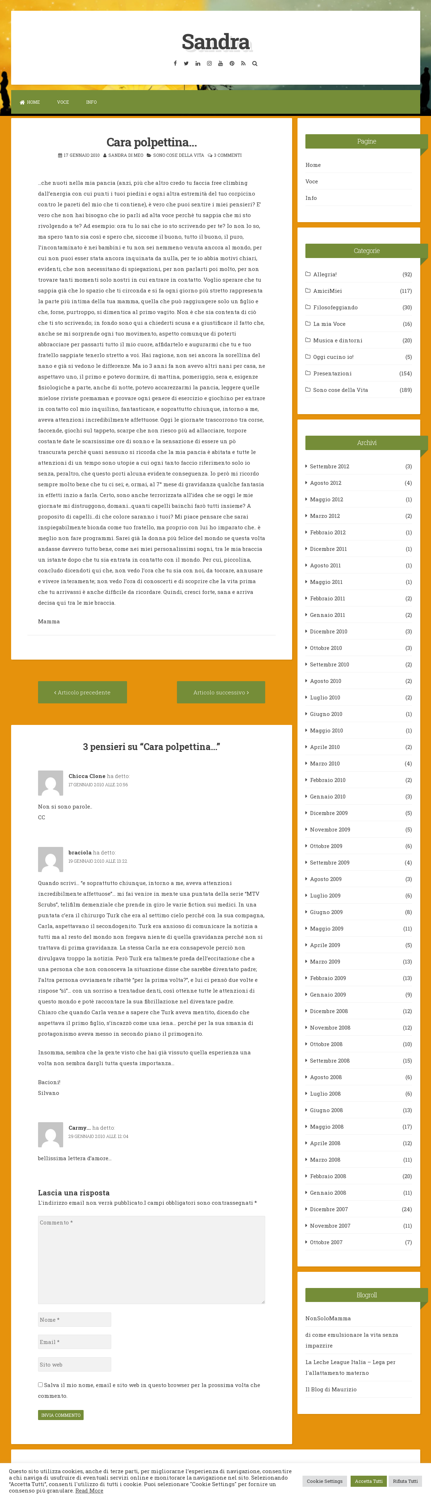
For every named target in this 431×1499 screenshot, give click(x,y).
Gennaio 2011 (327, 614)
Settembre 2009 (330, 862)
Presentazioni (332, 372)
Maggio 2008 (327, 1126)
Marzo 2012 (325, 515)
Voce (63, 102)
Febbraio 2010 (328, 779)
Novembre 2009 (330, 829)
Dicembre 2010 (328, 630)
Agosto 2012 (325, 482)
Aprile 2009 (325, 944)
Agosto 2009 (326, 878)
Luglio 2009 (325, 895)
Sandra (215, 41)
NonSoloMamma (328, 1318)
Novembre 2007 (330, 1225)
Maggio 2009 (326, 928)
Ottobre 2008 (326, 1043)
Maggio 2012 (326, 498)
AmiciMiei (327, 290)
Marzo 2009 (325, 961)
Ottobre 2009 (326, 845)
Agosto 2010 (325, 680)
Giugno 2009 (326, 911)
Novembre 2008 (330, 1027)
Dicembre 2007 (329, 1208)
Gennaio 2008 (328, 1192)
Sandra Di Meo (125, 155)
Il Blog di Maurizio (331, 1389)
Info (91, 102)
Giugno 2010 (326, 713)
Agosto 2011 (325, 564)
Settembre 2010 (329, 663)
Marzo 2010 (325, 763)
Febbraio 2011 (327, 597)
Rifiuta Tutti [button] (405, 1481)
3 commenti (228, 155)
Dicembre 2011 (328, 548)
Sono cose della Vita (178, 155)
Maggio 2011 (326, 581)
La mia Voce (329, 323)
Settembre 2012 (329, 465)
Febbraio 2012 (328, 531)
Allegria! (325, 273)
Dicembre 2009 (329, 812)
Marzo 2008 (325, 1159)
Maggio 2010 (326, 730)
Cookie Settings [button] (325, 1481)
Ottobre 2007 (326, 1241)
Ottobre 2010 (326, 647)
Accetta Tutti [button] (369, 1481)
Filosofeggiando (335, 306)
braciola (80, 852)
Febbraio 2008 (328, 1175)
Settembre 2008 (330, 1060)
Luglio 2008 (325, 1093)
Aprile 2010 (325, 746)
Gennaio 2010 (328, 796)
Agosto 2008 (326, 1076)
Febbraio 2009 (328, 977)
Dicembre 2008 (329, 1010)
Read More (89, 1491)
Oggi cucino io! (333, 356)
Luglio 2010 (325, 697)
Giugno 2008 (326, 1109)
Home (30, 102)
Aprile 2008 (325, 1142)
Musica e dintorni (337, 339)
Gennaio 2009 (328, 994)
